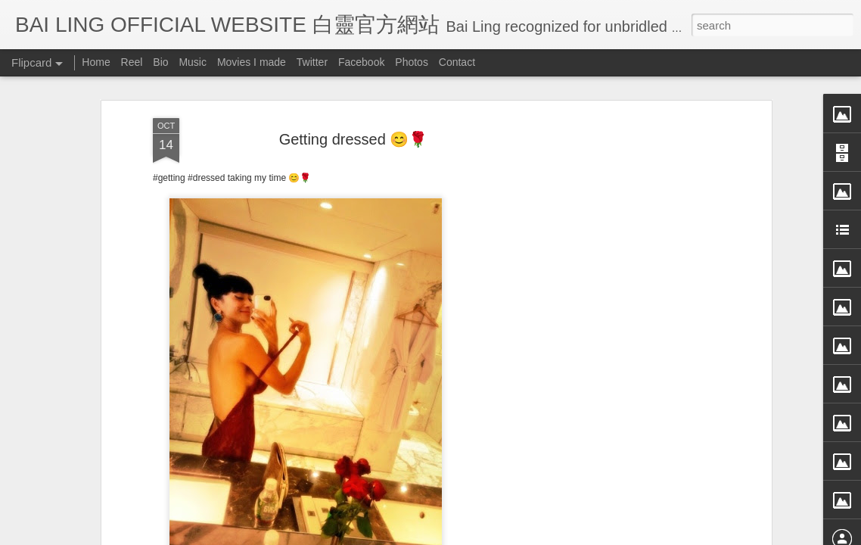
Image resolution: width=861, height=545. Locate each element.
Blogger (524, 535)
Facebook (361, 62)
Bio (160, 62)
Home (96, 62)
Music (193, 62)
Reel (132, 62)
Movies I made (251, 62)
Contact (457, 62)
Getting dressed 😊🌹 (353, 115)
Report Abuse (568, 535)
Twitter (312, 62)
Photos (411, 62)
